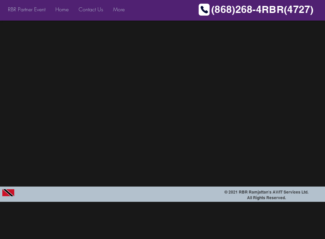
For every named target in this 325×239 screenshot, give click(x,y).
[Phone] (204, 10)
